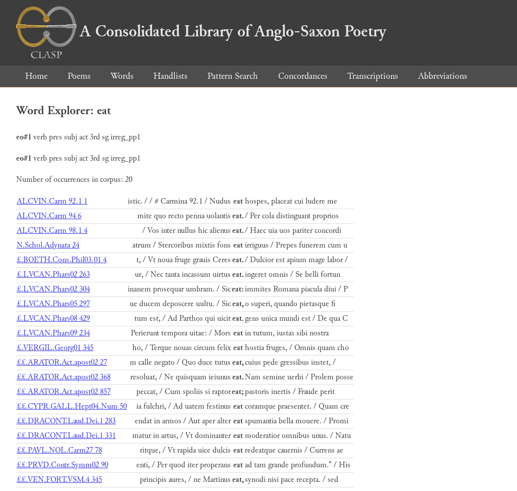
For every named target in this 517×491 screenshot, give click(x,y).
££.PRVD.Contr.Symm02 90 (62, 465)
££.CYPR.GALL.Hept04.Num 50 (72, 406)
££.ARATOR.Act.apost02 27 (62, 362)
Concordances (302, 76)
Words (122, 76)
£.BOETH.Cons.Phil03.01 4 (62, 260)
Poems (79, 76)
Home (36, 76)
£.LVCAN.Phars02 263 (53, 274)
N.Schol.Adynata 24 (48, 245)
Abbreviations (442, 76)
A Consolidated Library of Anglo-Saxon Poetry (201, 31)
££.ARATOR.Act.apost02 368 (64, 377)
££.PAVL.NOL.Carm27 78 (59, 450)
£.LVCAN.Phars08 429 (53, 318)
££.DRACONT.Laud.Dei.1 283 (66, 421)
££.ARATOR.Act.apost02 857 (64, 392)
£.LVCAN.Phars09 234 (53, 333)
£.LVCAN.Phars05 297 (53, 304)
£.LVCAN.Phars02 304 (53, 289)
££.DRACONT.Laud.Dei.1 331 (66, 435)
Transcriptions (372, 76)
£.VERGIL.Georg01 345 (55, 348)
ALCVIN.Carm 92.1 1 (52, 201)
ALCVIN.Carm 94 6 (49, 216)
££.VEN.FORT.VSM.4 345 (59, 479)
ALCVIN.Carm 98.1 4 (52, 230)
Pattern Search (233, 76)
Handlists (170, 76)
